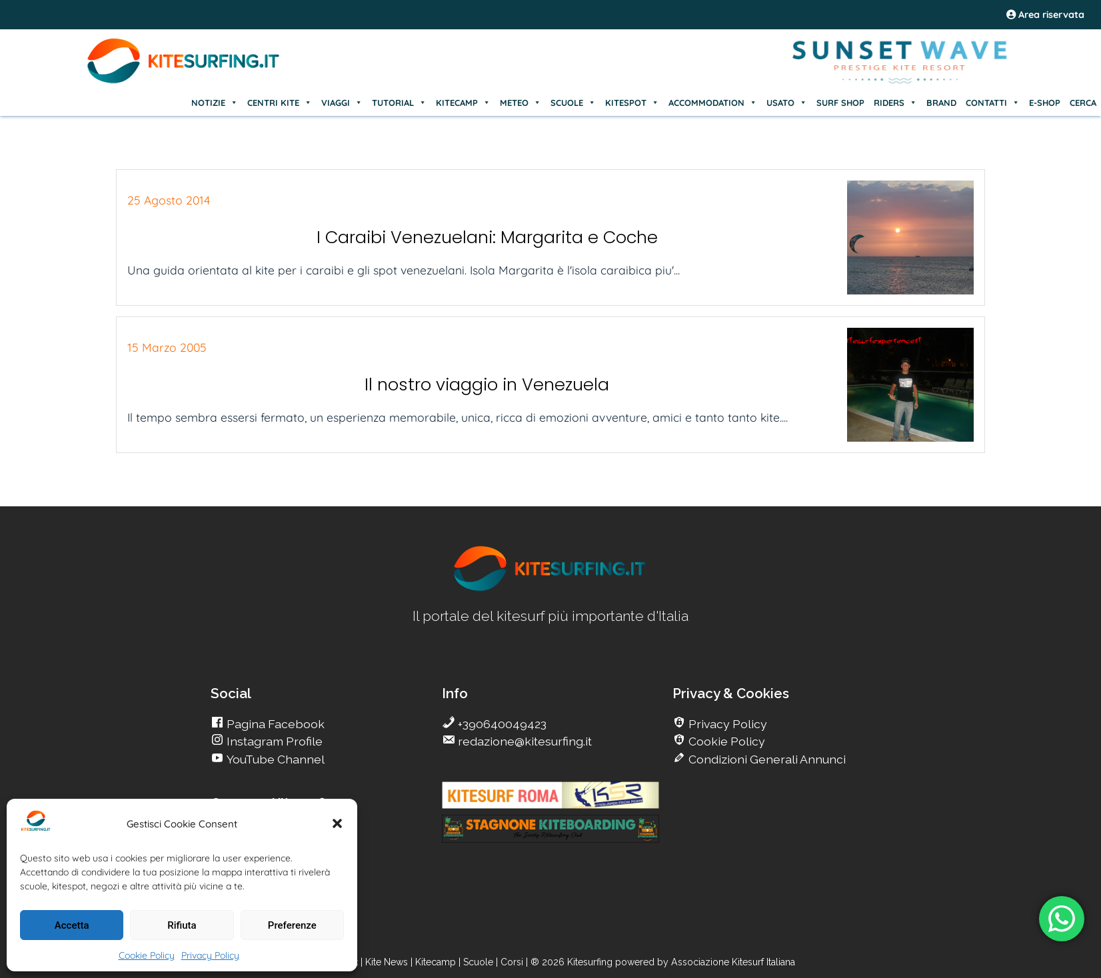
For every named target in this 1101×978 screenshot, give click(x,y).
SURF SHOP (840, 102)
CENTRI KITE (279, 102)
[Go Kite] (184, 81)
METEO (520, 102)
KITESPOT (632, 102)
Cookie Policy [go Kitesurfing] (725, 741)
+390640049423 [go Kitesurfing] (501, 724)
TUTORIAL (399, 102)
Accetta (72, 925)
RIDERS (895, 102)
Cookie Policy (147, 955)
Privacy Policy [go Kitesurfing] (726, 724)
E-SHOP (1044, 102)
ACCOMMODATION (712, 102)
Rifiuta (181, 925)
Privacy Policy (210, 955)
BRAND (941, 102)
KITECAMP (463, 102)
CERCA (1083, 102)
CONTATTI (993, 102)
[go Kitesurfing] (550, 589)
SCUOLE (573, 102)
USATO (786, 102)
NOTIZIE (214, 102)
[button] (337, 823)
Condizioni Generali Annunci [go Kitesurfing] (766, 759)
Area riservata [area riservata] (1045, 15)
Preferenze (292, 925)
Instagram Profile (273, 741)
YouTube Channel (274, 759)
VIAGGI (342, 102)
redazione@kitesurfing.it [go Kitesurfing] (523, 741)
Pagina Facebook (274, 724)
